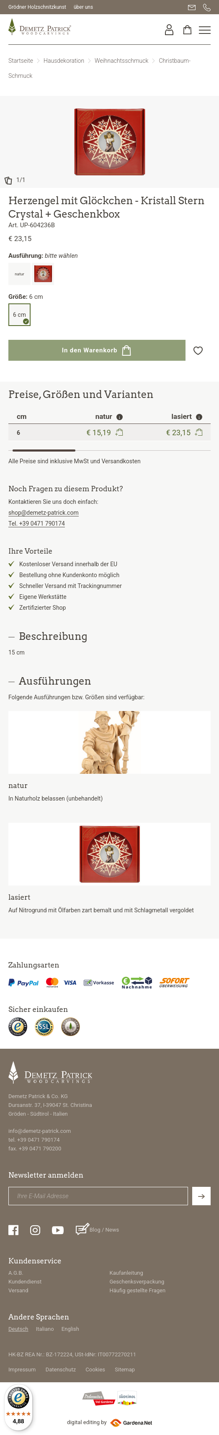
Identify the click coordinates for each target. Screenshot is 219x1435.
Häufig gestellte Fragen (138, 1290)
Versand (18, 1290)
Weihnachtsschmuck (121, 60)
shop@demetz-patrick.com (43, 512)
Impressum (22, 1369)
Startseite (20, 60)
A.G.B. (15, 1273)
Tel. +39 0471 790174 (36, 523)
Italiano (45, 1329)
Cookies (95, 1369)
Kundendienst (24, 1281)
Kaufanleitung (126, 1273)
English (70, 1329)
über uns (83, 7)
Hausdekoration (64, 60)
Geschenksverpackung (137, 1281)
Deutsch (18, 1329)
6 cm (19, 314)
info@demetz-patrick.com (39, 1131)
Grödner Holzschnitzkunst (37, 7)
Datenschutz (61, 1369)
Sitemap (125, 1369)
